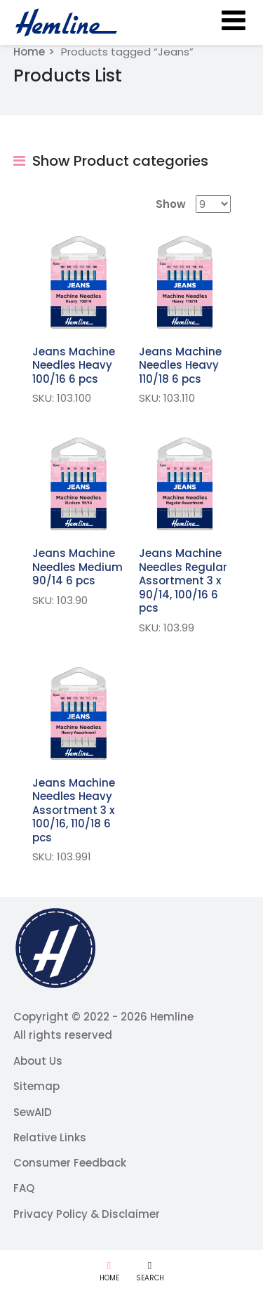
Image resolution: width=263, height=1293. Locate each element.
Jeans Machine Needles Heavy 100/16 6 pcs (73, 365)
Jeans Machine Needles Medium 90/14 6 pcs (77, 567)
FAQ (23, 1188)
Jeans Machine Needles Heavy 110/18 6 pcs (180, 365)
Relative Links (49, 1137)
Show (171, 204)
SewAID (32, 1112)
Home (29, 51)
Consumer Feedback (69, 1162)
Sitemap (36, 1086)
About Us (37, 1061)
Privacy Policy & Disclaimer (86, 1214)
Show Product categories (110, 161)
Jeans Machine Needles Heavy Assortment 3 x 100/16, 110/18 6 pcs (73, 810)
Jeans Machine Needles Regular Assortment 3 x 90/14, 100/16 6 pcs (183, 580)
